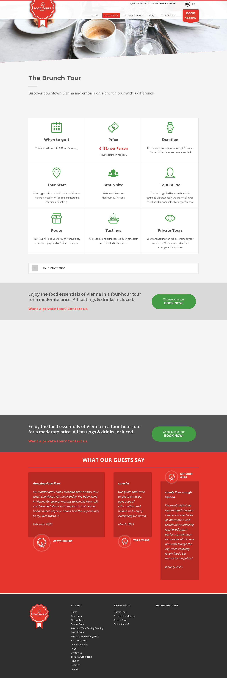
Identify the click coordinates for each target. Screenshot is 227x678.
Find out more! (78, 640)
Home (95, 15)
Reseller (75, 664)
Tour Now (190, 15)
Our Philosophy (133, 15)
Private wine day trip (124, 616)
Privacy (75, 660)
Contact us (168, 15)
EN (187, 4)
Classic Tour (77, 620)
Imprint (74, 669)
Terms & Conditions (81, 656)
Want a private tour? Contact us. (58, 308)
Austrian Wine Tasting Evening (87, 628)
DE (193, 4)
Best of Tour (77, 624)
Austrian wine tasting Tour (85, 636)
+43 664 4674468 (165, 3)
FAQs (152, 15)
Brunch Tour (77, 632)
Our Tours (111, 15)
